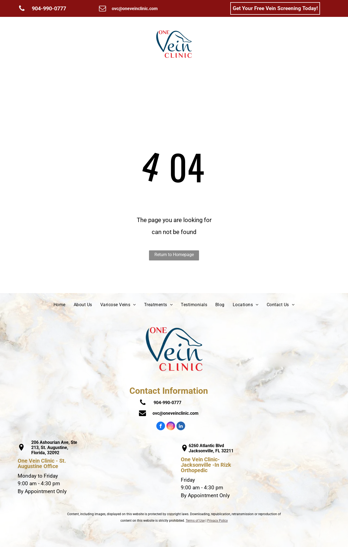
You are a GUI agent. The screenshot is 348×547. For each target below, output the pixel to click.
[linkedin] (180, 427)
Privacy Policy (217, 521)
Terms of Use (195, 521)
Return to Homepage (174, 254)
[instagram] (170, 427)
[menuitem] (38, 44)
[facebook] (160, 427)
